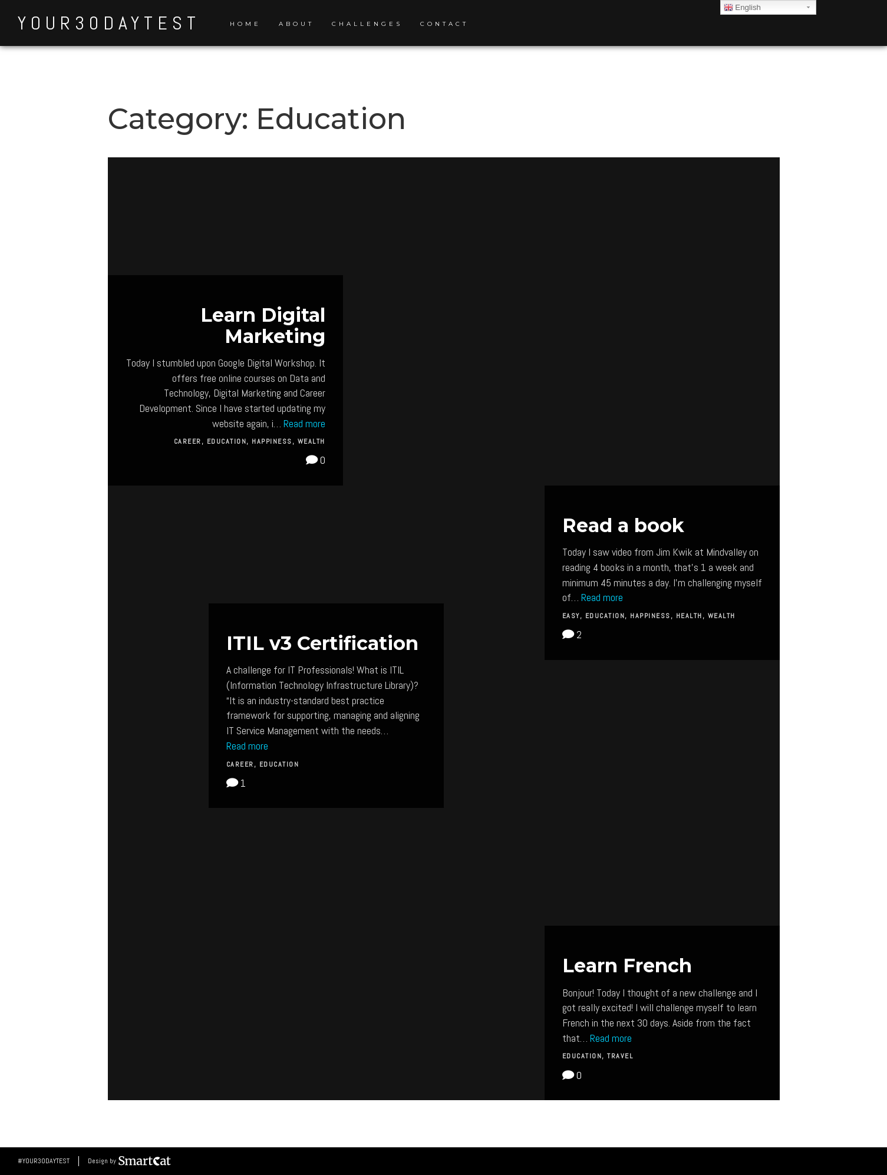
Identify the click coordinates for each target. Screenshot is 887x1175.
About (296, 24)
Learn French (627, 965)
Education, (229, 441)
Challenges (367, 24)
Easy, (573, 615)
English (742, 7)
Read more (304, 423)
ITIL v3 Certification (322, 643)
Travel (620, 1056)
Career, (190, 441)
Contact (444, 24)
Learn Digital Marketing (262, 325)
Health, (692, 615)
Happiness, (275, 441)
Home (245, 24)
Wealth (311, 441)
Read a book (623, 525)
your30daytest (109, 23)
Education (279, 764)
